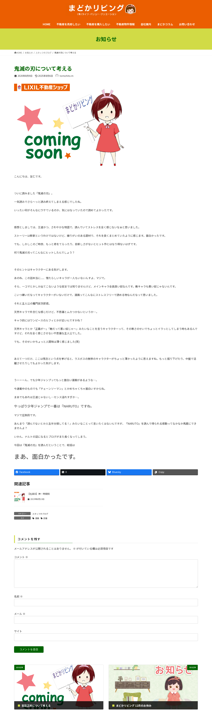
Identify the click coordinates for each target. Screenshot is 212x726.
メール (19, 619)
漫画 (37, 518)
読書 (45, 518)
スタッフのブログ (40, 513)
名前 (18, 602)
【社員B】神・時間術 (38, 493)
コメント (21, 557)
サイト (18, 636)
